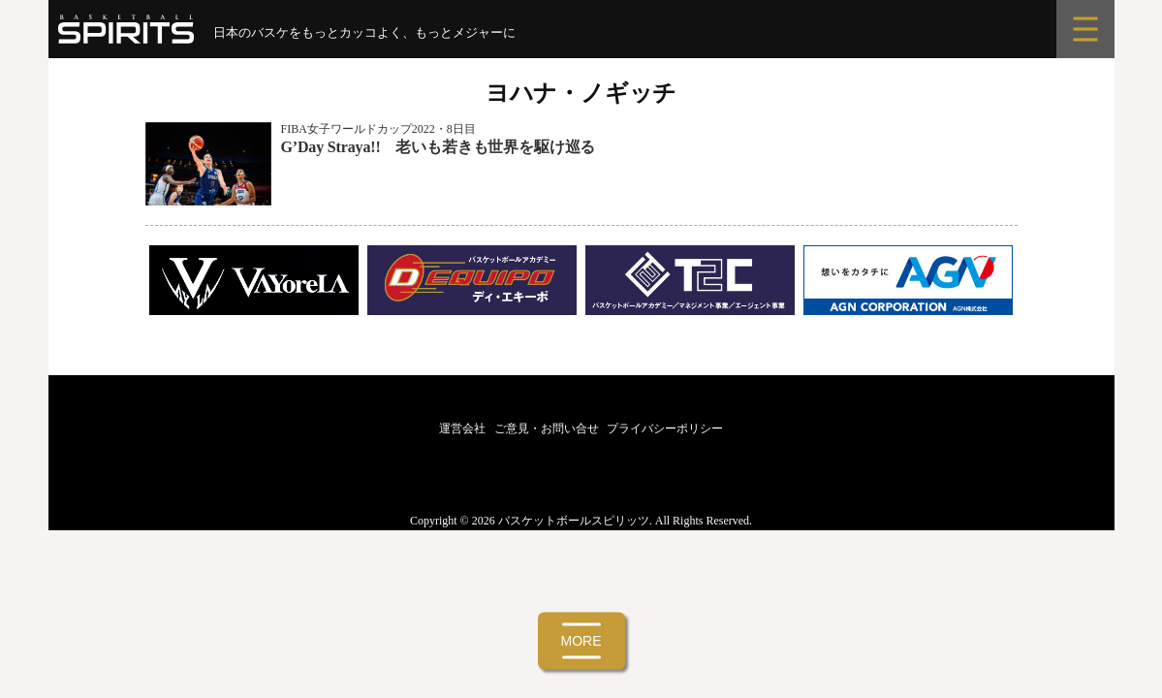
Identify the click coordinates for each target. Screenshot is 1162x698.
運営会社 (462, 428)
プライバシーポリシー (665, 428)
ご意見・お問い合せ (546, 428)
